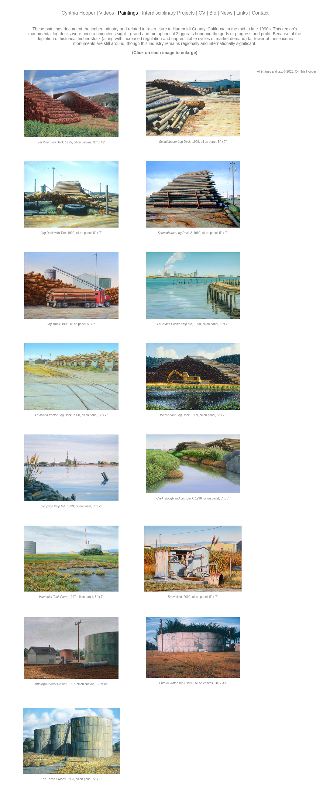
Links (242, 12)
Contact (260, 12)
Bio (212, 12)
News (226, 12)
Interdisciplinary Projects (168, 12)
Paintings (128, 12)
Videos (106, 12)
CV (202, 12)
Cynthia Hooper (78, 12)
